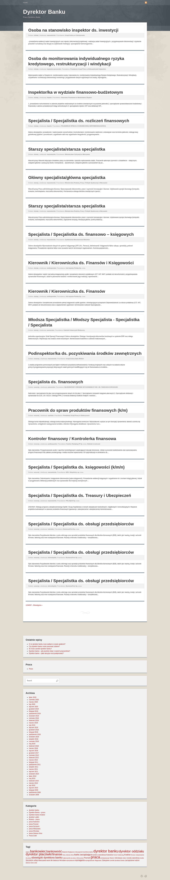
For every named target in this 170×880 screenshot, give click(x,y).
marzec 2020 (33, 702)
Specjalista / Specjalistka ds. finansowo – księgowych (81, 234)
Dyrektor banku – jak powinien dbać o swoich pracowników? (49, 651)
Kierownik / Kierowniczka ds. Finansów (66, 291)
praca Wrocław (34, 831)
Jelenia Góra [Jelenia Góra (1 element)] (70, 855)
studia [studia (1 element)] (142, 858)
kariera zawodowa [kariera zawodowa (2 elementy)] (99, 855)
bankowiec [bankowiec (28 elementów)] (38, 851)
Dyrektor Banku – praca (37, 812)
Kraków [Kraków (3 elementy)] (127, 855)
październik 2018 (35, 734)
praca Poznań (33, 824)
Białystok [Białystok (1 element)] (65, 852)
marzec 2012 (33, 760)
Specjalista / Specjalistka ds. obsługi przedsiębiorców (81, 524)
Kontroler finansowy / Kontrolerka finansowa (72, 438)
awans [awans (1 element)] (28, 852)
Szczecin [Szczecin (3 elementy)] (29, 860)
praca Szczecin (34, 826)
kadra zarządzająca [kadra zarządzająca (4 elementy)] (83, 855)
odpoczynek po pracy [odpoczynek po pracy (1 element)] (69, 858)
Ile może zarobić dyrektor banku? (40, 649)
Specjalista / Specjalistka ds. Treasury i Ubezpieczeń (79, 495)
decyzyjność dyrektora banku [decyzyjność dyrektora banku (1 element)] (84, 852)
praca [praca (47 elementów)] (95, 857)
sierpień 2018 (33, 739)
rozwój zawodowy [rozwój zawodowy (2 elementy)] (133, 858)
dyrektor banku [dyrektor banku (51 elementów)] (105, 851)
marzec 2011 (33, 769)
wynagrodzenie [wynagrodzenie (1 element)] (89, 860)
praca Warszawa (34, 829)
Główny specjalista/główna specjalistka (66, 177)
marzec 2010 (33, 783)
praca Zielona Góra (35, 833)
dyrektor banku (34, 810)
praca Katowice (34, 822)
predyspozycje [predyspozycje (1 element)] (104, 858)
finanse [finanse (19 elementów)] (57, 854)
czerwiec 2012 (34, 755)
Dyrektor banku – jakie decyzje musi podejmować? (46, 653)
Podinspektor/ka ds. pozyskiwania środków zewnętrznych (84, 353)
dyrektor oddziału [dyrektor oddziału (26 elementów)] (131, 851)
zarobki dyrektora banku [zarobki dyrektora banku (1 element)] (117, 860)
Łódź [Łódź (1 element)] (35, 863)
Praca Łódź (33, 836)
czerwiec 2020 (34, 700)
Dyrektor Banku (44, 12)
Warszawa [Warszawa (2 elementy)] (42, 860)
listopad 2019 (33, 711)
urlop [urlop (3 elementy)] (36, 860)
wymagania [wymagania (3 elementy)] (80, 860)
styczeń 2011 (33, 771)
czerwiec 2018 (34, 741)
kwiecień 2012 (34, 758)
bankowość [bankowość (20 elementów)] (54, 851)
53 (34, 605)
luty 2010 (32, 785)
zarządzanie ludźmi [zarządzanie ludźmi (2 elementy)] (132, 860)
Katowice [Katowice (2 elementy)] (109, 855)
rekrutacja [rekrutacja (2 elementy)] (118, 858)
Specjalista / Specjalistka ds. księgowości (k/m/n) (76, 467)
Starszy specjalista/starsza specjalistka (66, 149)
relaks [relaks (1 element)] (124, 858)
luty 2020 (32, 704)
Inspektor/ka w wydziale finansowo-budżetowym (75, 92)
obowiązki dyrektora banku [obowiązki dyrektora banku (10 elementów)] (46, 857)
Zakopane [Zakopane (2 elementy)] (106, 860)
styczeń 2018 (33, 751)
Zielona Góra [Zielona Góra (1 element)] (30, 863)
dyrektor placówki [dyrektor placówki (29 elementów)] (39, 854)
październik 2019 (35, 713)
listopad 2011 (33, 762)
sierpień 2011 (33, 767)
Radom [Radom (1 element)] (112, 858)
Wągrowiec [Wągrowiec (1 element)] (98, 860)
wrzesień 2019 (34, 716)
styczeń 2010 (33, 788)
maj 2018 (32, 744)
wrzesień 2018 (34, 737)
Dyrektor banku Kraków (37, 815)
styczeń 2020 (33, 707)
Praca (31, 669)
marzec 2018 (33, 748)
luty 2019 (32, 725)
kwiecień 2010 (34, 781)
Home (25, 2)
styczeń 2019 (33, 727)
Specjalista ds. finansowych (55, 382)
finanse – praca (34, 819)
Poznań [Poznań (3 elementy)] (87, 858)
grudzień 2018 (34, 730)
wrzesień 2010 (34, 774)
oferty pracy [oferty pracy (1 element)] (80, 858)
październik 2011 (35, 764)
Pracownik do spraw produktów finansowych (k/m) (78, 410)
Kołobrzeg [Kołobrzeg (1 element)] (121, 855)
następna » (38, 605)
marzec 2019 (33, 723)
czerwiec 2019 (34, 718)
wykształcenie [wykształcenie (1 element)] (70, 860)
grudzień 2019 (34, 709)
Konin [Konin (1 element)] (115, 855)
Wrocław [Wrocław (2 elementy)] (62, 860)
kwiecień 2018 (34, 746)
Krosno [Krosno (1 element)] (133, 855)
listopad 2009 (33, 790)
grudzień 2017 (34, 753)
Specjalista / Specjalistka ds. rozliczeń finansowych (78, 120)
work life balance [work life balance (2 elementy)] (52, 860)
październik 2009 (35, 792)
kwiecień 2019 (34, 720)
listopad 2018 (33, 732)
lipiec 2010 (32, 776)
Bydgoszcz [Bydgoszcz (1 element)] (71, 852)
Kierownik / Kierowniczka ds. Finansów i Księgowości (81, 262)
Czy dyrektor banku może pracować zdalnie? (44, 646)
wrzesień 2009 (34, 795)
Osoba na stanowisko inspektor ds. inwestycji (73, 30)
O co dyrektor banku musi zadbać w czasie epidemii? (47, 644)
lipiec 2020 (32, 697)
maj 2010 (32, 778)
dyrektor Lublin (34, 817)
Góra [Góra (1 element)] (64, 855)
